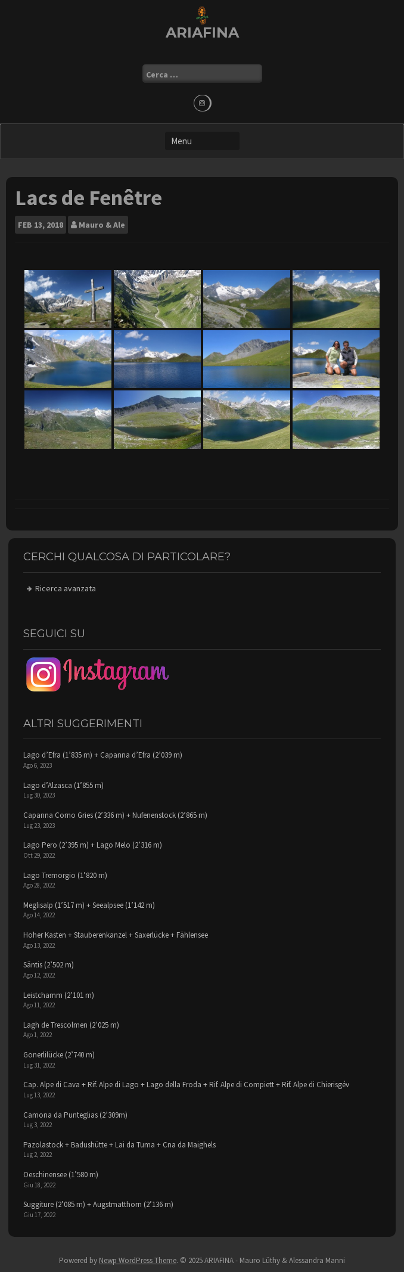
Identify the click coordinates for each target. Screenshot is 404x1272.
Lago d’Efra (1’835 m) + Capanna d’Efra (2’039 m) (102, 755)
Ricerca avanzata (65, 588)
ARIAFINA (202, 32)
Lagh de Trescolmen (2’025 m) (71, 1025)
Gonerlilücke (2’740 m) (59, 1055)
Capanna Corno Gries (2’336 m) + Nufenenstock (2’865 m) (115, 815)
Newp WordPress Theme (137, 1260)
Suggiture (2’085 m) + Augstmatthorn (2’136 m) (98, 1204)
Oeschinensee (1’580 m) (60, 1174)
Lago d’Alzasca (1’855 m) (63, 785)
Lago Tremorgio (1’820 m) (65, 875)
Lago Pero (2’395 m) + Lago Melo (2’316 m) (92, 845)
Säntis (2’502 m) (48, 965)
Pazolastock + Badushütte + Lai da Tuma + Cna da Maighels (119, 1145)
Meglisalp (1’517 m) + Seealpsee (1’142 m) (89, 905)
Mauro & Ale (102, 224)
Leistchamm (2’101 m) (58, 995)
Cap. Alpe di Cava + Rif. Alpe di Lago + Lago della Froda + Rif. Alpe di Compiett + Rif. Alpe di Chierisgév (186, 1084)
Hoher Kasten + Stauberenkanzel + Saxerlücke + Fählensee (115, 935)
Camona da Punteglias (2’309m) (75, 1115)
